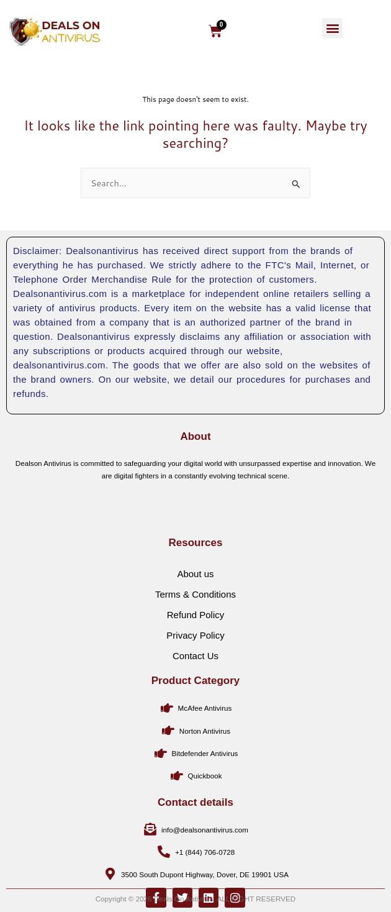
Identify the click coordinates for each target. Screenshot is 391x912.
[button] (332, 28)
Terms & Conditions (195, 648)
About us (195, 627)
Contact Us (195, 710)
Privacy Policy (195, 689)
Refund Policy (196, 668)
